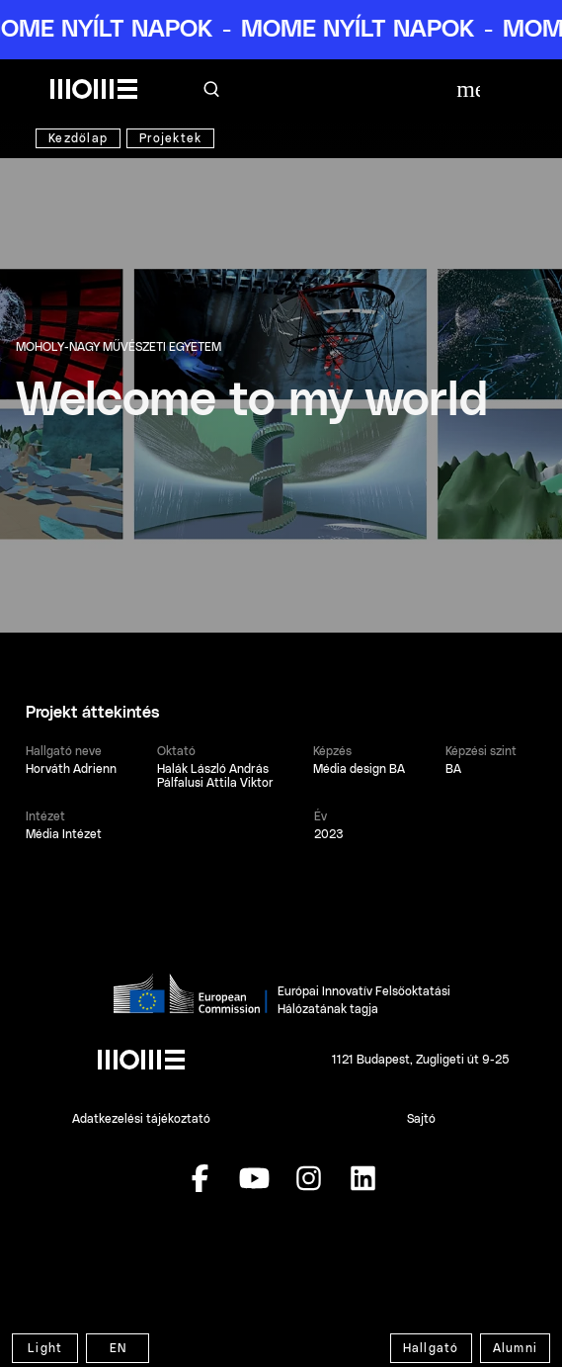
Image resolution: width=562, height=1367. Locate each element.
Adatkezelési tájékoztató (141, 1119)
